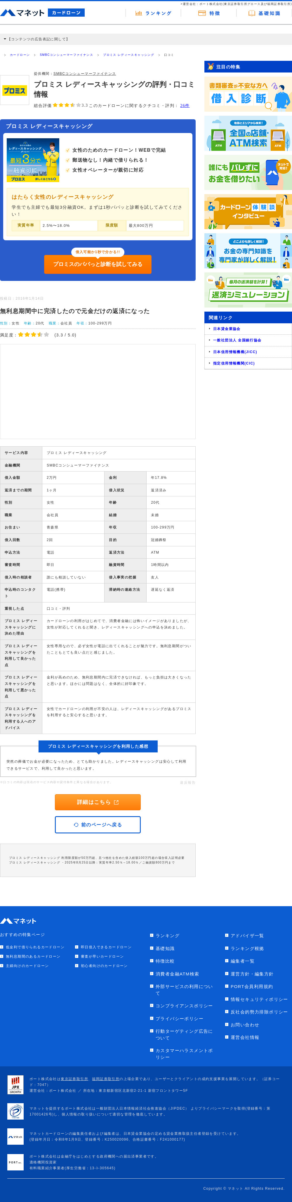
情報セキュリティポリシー (259, 999)
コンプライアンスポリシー (184, 1005)
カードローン (20, 54)
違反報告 (188, 782)
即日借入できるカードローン (106, 947)
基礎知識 (165, 948)
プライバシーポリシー (180, 1018)
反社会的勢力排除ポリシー (259, 1011)
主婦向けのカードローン (27, 966)
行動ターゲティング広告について (184, 1034)
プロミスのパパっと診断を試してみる (97, 264)
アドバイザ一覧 (247, 935)
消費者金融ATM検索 (177, 973)
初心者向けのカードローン (104, 966)
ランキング (168, 935)
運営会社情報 (245, 1037)
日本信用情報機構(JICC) (235, 352)
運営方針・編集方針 (252, 973)
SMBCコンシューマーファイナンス (66, 54)
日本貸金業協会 (227, 329)
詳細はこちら (98, 802)
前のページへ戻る (98, 824)
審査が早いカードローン (102, 956)
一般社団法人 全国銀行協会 (237, 340)
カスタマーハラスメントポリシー (184, 1054)
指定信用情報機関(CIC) (234, 363)
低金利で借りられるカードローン (35, 947)
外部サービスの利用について (184, 990)
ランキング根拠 (247, 948)
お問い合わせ (245, 1024)
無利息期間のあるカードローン (33, 956)
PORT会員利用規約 (252, 986)
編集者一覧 (243, 961)
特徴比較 (165, 961)
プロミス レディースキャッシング (128, 54)
